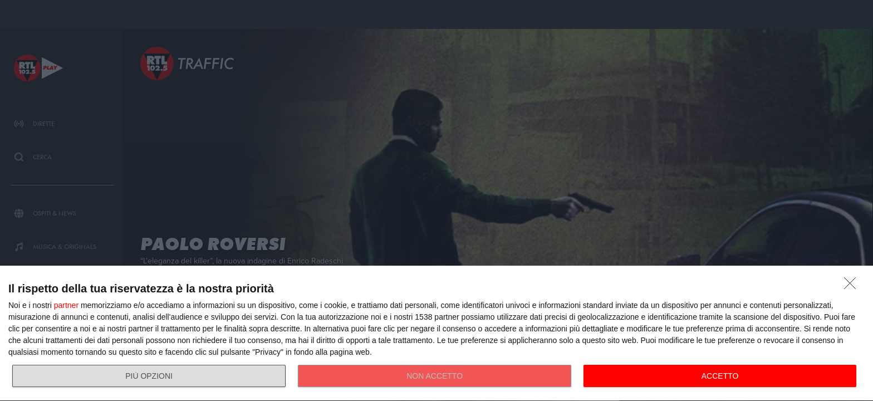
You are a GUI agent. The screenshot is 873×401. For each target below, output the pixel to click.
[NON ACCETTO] (853, 286)
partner (66, 305)
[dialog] (436, 333)
